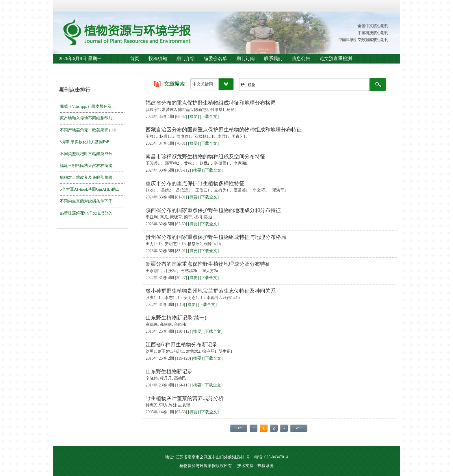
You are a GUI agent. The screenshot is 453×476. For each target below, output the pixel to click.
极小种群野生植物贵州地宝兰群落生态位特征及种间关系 (211, 291)
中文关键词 (203, 84)
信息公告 (301, 58)
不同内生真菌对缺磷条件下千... (88, 201)
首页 (134, 58)
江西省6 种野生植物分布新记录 (181, 344)
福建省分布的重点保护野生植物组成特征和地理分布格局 (211, 103)
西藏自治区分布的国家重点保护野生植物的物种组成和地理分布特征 (224, 130)
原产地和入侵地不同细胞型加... (88, 118)
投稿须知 (157, 58)
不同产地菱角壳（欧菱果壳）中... (90, 130)
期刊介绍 (185, 58)
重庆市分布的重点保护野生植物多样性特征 (195, 183)
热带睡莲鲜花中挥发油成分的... (88, 213)
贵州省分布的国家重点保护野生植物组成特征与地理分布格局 (216, 237)
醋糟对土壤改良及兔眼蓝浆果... (88, 177)
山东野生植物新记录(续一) (176, 318)
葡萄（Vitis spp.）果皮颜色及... (87, 106)
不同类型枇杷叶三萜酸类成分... (88, 154)
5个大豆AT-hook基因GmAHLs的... (89, 189)
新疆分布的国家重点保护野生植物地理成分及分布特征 (208, 264)
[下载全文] (209, 116)
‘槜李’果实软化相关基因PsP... (86, 142)
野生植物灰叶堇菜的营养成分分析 (185, 398)
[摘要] (193, 116)
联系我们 (273, 58)
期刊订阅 (245, 58)
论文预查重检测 (336, 58)
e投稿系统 (264, 466)
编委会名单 (215, 58)
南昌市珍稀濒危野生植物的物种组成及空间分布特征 (205, 156)
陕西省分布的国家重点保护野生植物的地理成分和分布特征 (213, 210)
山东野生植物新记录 (169, 371)
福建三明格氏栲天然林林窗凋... (88, 165)
